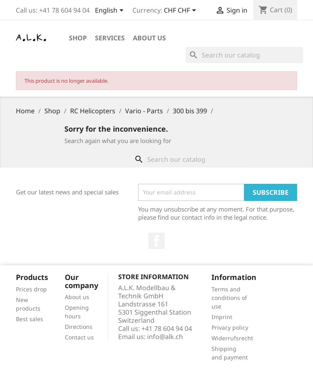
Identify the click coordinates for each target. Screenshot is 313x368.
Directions (79, 327)
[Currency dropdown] (181, 11)
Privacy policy (230, 327)
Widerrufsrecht (232, 338)
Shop (78, 37)
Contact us (79, 337)
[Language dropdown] (110, 11)
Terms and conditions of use (229, 297)
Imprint (222, 317)
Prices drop (31, 289)
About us (149, 37)
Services (110, 37)
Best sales (29, 319)
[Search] (244, 55)
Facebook (156, 241)
